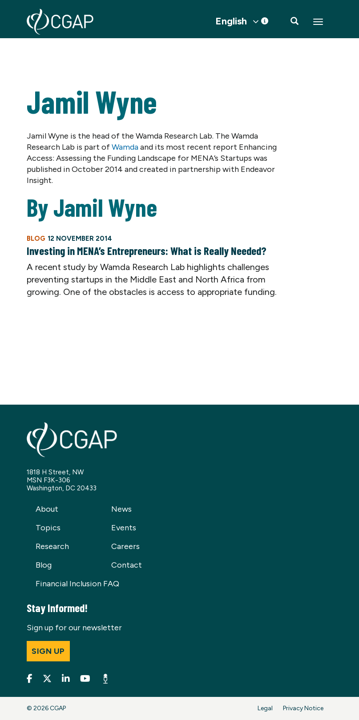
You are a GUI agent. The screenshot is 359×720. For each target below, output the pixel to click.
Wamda (125, 147)
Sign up (48, 651)
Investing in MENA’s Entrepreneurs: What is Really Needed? (146, 250)
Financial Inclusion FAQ (77, 584)
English (231, 21)
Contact (126, 565)
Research (52, 546)
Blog (44, 565)
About (47, 509)
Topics (48, 528)
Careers (125, 546)
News (121, 509)
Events (123, 528)
